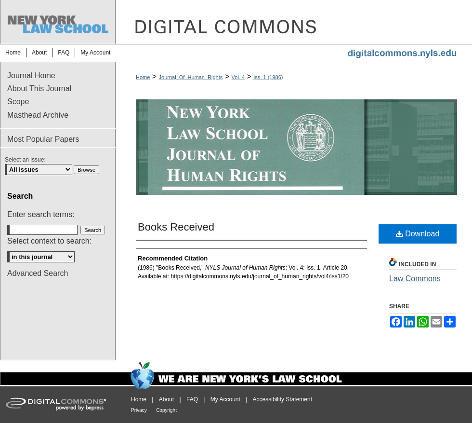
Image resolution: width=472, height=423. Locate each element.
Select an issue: (25, 159)
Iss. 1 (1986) (268, 77)
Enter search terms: (41, 214)
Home (143, 77)
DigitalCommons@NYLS (294, 22)
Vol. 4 (238, 77)
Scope (18, 101)
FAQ (192, 399)
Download (418, 234)
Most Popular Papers (43, 139)
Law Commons (415, 278)
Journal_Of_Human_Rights (191, 77)
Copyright (166, 410)
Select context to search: (49, 241)
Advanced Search (37, 273)
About (166, 399)
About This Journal (39, 88)
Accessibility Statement (282, 399)
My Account (225, 399)
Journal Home (31, 75)
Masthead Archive (37, 115)
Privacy (139, 410)
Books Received (176, 227)
